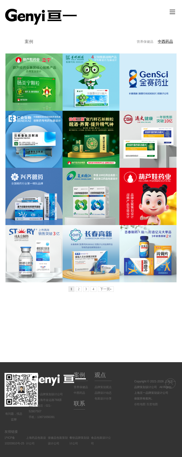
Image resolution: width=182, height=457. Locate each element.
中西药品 (165, 41)
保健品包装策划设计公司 (58, 440)
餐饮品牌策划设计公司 (79, 440)
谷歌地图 (140, 404)
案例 (29, 41)
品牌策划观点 (103, 387)
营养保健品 (145, 41)
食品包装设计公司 (101, 440)
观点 (100, 375)
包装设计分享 (103, 398)
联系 (79, 403)
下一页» (106, 289)
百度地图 (152, 404)
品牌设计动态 (103, 392)
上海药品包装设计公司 (36, 440)
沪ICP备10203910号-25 (14, 440)
